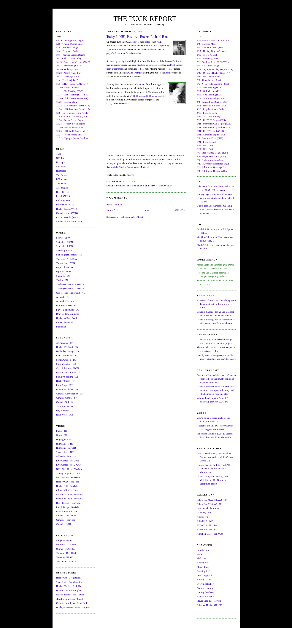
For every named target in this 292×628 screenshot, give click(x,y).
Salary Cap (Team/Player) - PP (212, 499)
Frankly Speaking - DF (67, 376)
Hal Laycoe (152, 61)
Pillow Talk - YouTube (67, 490)
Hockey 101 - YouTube (67, 486)
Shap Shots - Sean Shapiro (69, 582)
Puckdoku (61, 326)
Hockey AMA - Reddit (67, 318)
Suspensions (123, 186)
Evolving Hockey (205, 583)
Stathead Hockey (205, 588)
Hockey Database (205, 592)
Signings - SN (63, 275)
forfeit (181, 155)
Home (147, 210)
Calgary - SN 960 (64, 540)
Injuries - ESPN (64, 271)
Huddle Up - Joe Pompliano (69, 590)
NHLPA (60, 158)
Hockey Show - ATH (66, 380)
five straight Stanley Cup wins (121, 167)
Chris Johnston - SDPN (67, 368)
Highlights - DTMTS (66, 447)
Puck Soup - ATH (64, 385)
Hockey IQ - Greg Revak (68, 577)
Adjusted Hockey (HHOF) (210, 605)
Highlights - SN (64, 439)
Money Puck (203, 566)
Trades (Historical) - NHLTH (70, 288)
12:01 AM (130, 181)
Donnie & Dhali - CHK (67, 389)
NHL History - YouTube (68, 477)
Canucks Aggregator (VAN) (69, 221)
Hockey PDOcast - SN (67, 347)
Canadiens (140, 84)
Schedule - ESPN (64, 246)
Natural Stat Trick (205, 596)
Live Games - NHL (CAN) (69, 464)
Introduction (203, 550)
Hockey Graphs (204, 579)
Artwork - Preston (65, 301)
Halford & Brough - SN (67, 351)
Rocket (168, 72)
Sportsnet (60, 166)
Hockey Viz (202, 562)
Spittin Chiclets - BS (66, 359)
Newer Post (112, 210)
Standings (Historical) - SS (69, 254)
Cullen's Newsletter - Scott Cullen (72, 603)
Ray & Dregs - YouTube (68, 507)
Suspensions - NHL (65, 452)
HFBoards (61, 170)
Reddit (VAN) (63, 200)
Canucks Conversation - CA (69, 393)
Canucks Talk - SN (65, 402)
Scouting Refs (203, 571)
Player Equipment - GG (67, 309)
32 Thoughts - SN (65, 342)
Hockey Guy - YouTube (67, 481)
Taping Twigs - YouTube (68, 473)
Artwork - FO (63, 296)
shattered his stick (136, 64)
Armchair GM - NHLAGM (210, 533)
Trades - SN (62, 280)
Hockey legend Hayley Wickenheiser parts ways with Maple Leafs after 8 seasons (215, 198)
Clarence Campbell (125, 45)
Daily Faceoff (63, 192)
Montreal (134, 41)
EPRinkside (62, 179)
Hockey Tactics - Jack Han (69, 586)
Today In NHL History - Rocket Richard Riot (137, 37)
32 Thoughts (62, 187)
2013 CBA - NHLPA (207, 525)
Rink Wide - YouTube (66, 511)
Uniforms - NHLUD (66, 305)
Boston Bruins (172, 61)
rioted (147, 41)
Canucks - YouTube (65, 519)
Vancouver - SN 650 (66, 561)
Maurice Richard (115, 49)
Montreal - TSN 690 (66, 544)
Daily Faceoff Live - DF (68, 372)
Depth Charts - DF (65, 267)
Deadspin (60, 162)
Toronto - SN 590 (64, 557)
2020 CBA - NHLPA (207, 529)
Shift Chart (202, 558)
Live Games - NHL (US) (68, 460)
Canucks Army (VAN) (67, 213)
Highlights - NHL (64, 443)
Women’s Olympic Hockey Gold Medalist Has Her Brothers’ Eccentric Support (212, 480)
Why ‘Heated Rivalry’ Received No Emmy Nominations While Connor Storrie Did (215, 457)
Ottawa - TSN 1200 (65, 548)
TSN (58, 153)
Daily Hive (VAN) (65, 204)
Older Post (180, 210)
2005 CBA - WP (205, 521)
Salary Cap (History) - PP (209, 504)
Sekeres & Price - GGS (67, 406)
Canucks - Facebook (66, 515)
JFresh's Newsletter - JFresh (69, 598)
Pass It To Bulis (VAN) (67, 217)
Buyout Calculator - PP (208, 508)
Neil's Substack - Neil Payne (70, 594)
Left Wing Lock (204, 575)
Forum (149, 45)
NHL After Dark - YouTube (69, 469)
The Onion (61, 175)
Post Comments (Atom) (131, 216)
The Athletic (62, 183)
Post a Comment (115, 204)
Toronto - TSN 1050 (66, 553)
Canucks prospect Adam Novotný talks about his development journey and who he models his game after (216, 390)
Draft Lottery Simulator (67, 313)
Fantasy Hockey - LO (66, 355)
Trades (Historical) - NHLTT (70, 284)
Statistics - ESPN (64, 242)
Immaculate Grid (64, 322)
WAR (199, 554)
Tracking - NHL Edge (66, 259)
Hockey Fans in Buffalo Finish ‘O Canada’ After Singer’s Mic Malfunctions (213, 469)
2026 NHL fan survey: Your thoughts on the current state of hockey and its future (216, 304)
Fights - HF (61, 430)
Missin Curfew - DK (66, 363)
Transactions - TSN (65, 263)
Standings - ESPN (65, 250)
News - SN (61, 435)
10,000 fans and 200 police (144, 96)
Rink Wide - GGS (65, 414)
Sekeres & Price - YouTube (69, 494)
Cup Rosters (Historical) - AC (70, 292)
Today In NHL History (145, 186)
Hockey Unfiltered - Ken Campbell (73, 607)
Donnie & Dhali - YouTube (69, 498)
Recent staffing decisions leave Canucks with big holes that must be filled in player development (216, 379)
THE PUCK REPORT (144, 19)
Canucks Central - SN (66, 397)
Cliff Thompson (136, 72)
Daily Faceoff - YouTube (68, 502)
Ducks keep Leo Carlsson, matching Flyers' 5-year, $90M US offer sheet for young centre (215, 209)
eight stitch (126, 61)
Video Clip (165, 186)
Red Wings (152, 159)
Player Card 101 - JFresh (209, 600)
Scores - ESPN (63, 237)
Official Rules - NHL (66, 456)
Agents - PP (202, 516)
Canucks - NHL (64, 524)
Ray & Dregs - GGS (66, 410)
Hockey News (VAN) (66, 208)
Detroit (118, 155)
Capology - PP (204, 512)
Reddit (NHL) (63, 196)
